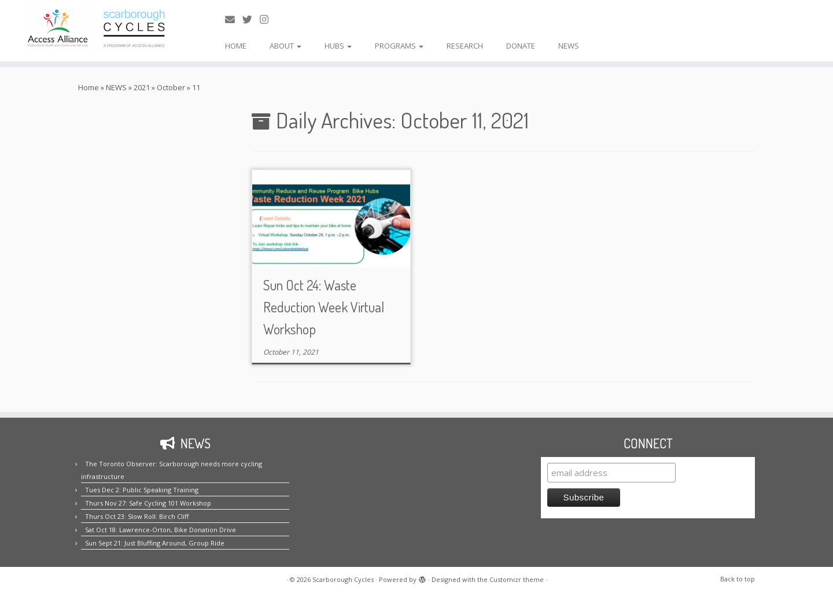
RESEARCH (465, 45)
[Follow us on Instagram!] (268, 19)
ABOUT (285, 45)
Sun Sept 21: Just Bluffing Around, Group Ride (154, 543)
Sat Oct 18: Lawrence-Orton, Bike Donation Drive (160, 529)
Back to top (737, 578)
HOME (235, 45)
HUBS (338, 45)
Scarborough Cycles (343, 579)
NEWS (568, 45)
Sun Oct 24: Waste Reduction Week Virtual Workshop (323, 307)
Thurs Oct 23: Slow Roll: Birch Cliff (137, 516)
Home (88, 87)
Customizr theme (516, 579)
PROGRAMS (399, 45)
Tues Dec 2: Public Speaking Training (141, 489)
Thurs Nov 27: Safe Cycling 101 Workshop (148, 503)
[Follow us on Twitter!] (251, 19)
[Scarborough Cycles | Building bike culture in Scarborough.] (96, 28)
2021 (142, 87)
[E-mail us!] (233, 19)
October (171, 87)
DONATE (520, 45)
